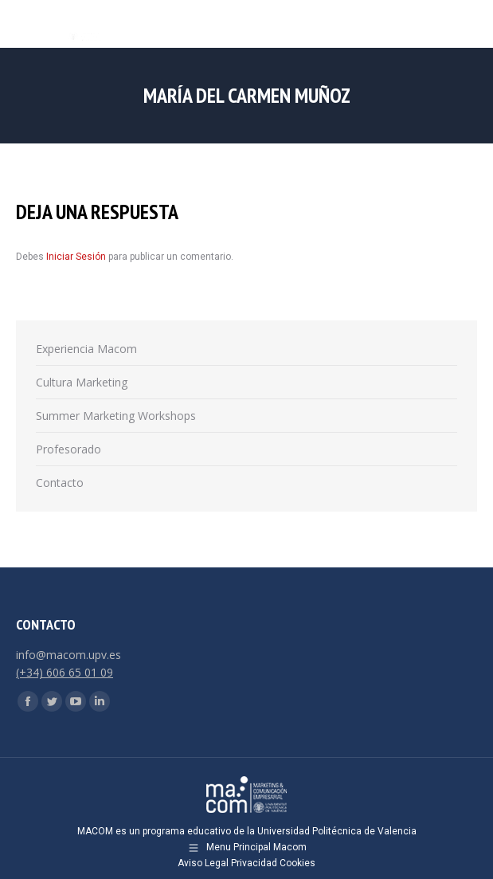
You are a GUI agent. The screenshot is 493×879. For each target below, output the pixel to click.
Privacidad (254, 863)
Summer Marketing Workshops (116, 415)
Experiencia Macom (86, 348)
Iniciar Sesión (77, 256)
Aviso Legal (203, 863)
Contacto (60, 482)
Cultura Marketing (81, 382)
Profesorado (68, 449)
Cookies (297, 863)
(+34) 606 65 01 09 (64, 672)
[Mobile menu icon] (467, 23)
